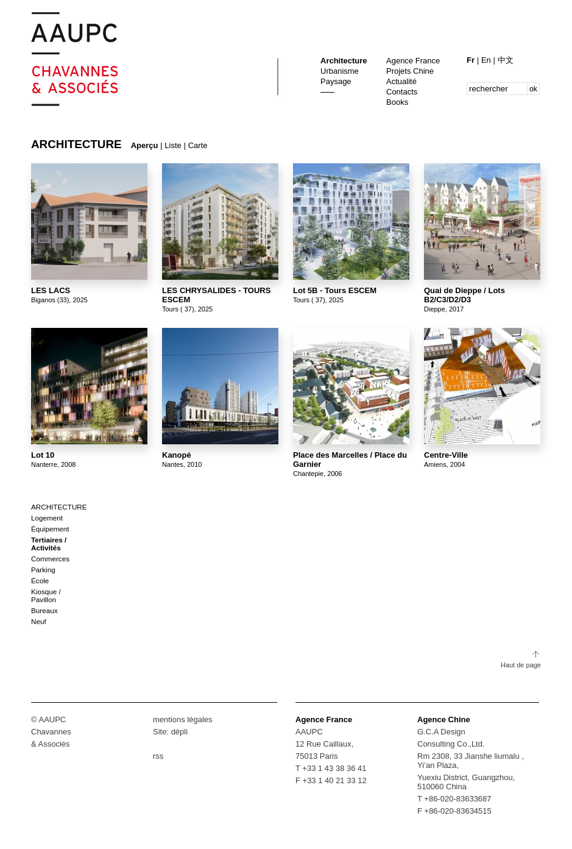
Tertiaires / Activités (48, 544)
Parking (43, 570)
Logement (47, 518)
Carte (198, 145)
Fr (472, 60)
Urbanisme (339, 71)
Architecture (343, 60)
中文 (506, 60)
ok (533, 89)
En (487, 60)
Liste (172, 145)
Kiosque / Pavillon (46, 595)
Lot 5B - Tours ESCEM (334, 290)
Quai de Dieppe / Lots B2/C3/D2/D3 (464, 295)
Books (397, 102)
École (40, 580)
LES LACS (50, 290)
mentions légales (183, 719)
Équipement (50, 529)
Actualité (401, 81)
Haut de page (521, 665)
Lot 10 (42, 455)
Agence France (413, 60)
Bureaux (44, 610)
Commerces (50, 559)
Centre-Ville (446, 455)
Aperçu (144, 145)
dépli (179, 731)
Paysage (335, 81)
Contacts (401, 91)
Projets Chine (410, 71)
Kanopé (176, 455)
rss (158, 756)
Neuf (38, 621)
